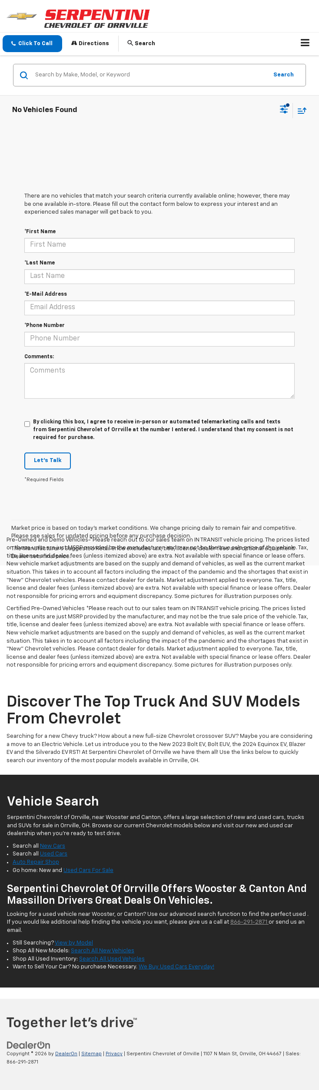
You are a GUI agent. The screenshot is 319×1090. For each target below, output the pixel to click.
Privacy (114, 1053)
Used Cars (53, 854)
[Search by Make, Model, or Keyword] (150, 75)
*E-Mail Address (45, 294)
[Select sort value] (300, 110)
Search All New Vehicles (102, 951)
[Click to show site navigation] (305, 44)
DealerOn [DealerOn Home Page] (66, 1053)
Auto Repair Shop (36, 862)
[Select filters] (284, 110)
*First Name (40, 232)
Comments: (39, 357)
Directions (90, 43)
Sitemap (91, 1053)
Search (283, 75)
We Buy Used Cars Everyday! (176, 967)
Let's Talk (47, 460)
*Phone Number (44, 325)
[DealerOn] (29, 1045)
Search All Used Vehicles (112, 959)
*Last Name (39, 263)
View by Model (74, 943)
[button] (32, 43)
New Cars (52, 846)
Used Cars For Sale (88, 870)
